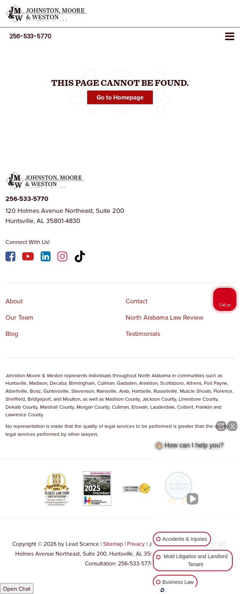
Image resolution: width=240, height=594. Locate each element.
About (14, 301)
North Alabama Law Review (164, 317)
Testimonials (143, 333)
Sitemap (113, 544)
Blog (11, 333)
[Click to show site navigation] (229, 37)
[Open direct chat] (221, 426)
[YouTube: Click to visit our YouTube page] (28, 257)
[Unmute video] (194, 499)
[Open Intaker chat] (162, 590)
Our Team (19, 317)
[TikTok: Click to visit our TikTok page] (80, 257)
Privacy (136, 544)
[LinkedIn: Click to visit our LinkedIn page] (46, 257)
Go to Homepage (120, 97)
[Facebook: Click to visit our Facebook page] (11, 257)
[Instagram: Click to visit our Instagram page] (63, 257)
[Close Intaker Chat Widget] (232, 426)
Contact (136, 301)
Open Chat (16, 589)
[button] (30, 36)
